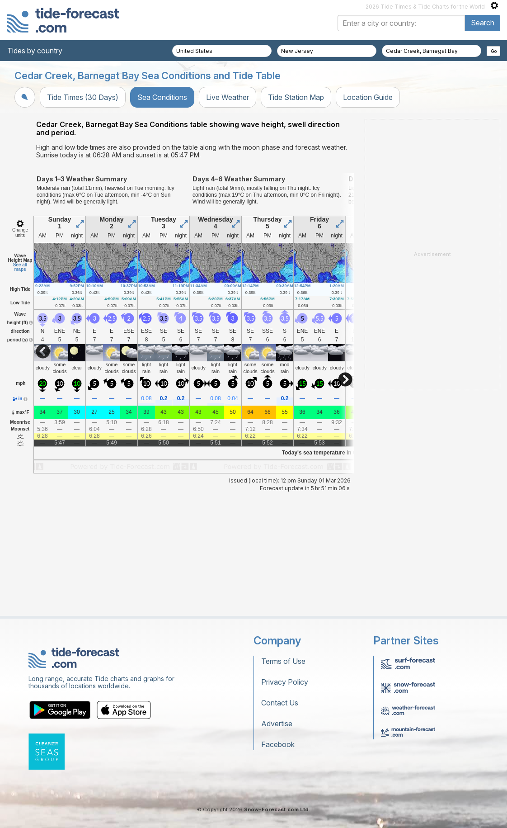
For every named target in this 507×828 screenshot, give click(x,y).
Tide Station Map (296, 97)
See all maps (20, 267)
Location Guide (368, 97)
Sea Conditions (162, 97)
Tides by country (34, 50)
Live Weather (227, 97)
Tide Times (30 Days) (82, 97)
